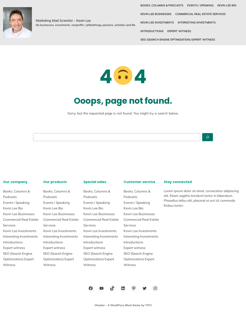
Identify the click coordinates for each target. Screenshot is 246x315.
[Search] (207, 137)
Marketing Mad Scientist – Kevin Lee (63, 20)
